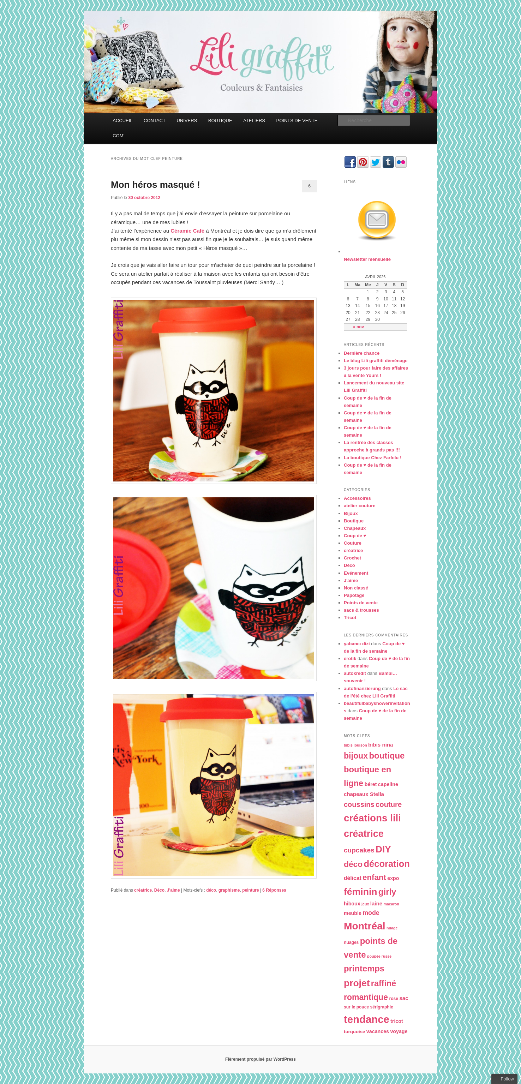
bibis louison (355, 745)
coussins (359, 804)
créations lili (372, 818)
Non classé (356, 588)
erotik (350, 658)
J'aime (173, 890)
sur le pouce (356, 1007)
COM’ (118, 135)
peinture (250, 890)
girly (387, 892)
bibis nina (380, 745)
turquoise (354, 1031)
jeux (365, 904)
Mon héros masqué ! (155, 184)
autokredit (355, 673)
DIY (383, 849)
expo (393, 878)
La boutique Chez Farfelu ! (372, 457)
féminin (360, 891)
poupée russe (379, 956)
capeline (388, 784)
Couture (352, 543)
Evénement (356, 573)
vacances (377, 1031)
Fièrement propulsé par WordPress (260, 1059)
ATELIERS (254, 120)
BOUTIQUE (220, 120)
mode (371, 912)
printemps (364, 968)
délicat (352, 878)
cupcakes (359, 850)
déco (211, 890)
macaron (391, 904)
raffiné (383, 983)
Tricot (350, 617)
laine (376, 903)
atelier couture (360, 505)
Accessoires (357, 498)
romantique (366, 997)
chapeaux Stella (364, 794)
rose (394, 998)
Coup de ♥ (355, 535)
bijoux (356, 755)
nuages (351, 942)
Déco (159, 890)
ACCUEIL (122, 120)
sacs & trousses (361, 610)
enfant (374, 877)
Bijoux (351, 513)
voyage (398, 1031)
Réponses (274, 890)
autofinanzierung (362, 688)
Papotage (354, 595)
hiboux (352, 903)
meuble (352, 913)
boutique (387, 755)
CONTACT (155, 120)
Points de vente (361, 602)
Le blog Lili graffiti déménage (376, 360)
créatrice (143, 890)
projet (357, 983)
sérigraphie (381, 1007)
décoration (386, 864)
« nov (358, 326)
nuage (392, 928)
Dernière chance (361, 353)
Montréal (364, 926)
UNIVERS (186, 120)
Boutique (354, 520)
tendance (366, 1019)
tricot (396, 1021)
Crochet (352, 558)
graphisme (229, 890)
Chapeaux (355, 528)
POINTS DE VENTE (297, 120)
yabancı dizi (357, 643)
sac (403, 998)
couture (389, 804)
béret (371, 784)
